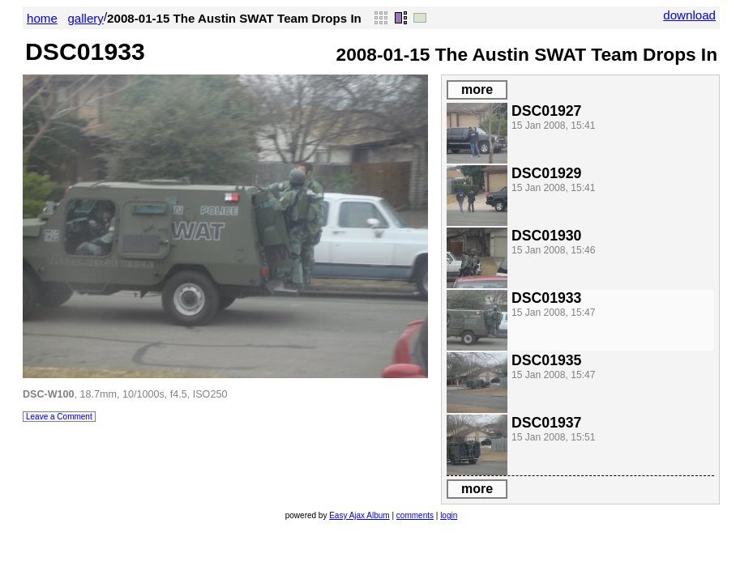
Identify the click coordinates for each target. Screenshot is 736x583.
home (42, 18)
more (477, 89)
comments (415, 515)
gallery (85, 18)
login (448, 515)
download (689, 15)
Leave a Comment (59, 416)
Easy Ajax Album (359, 515)
